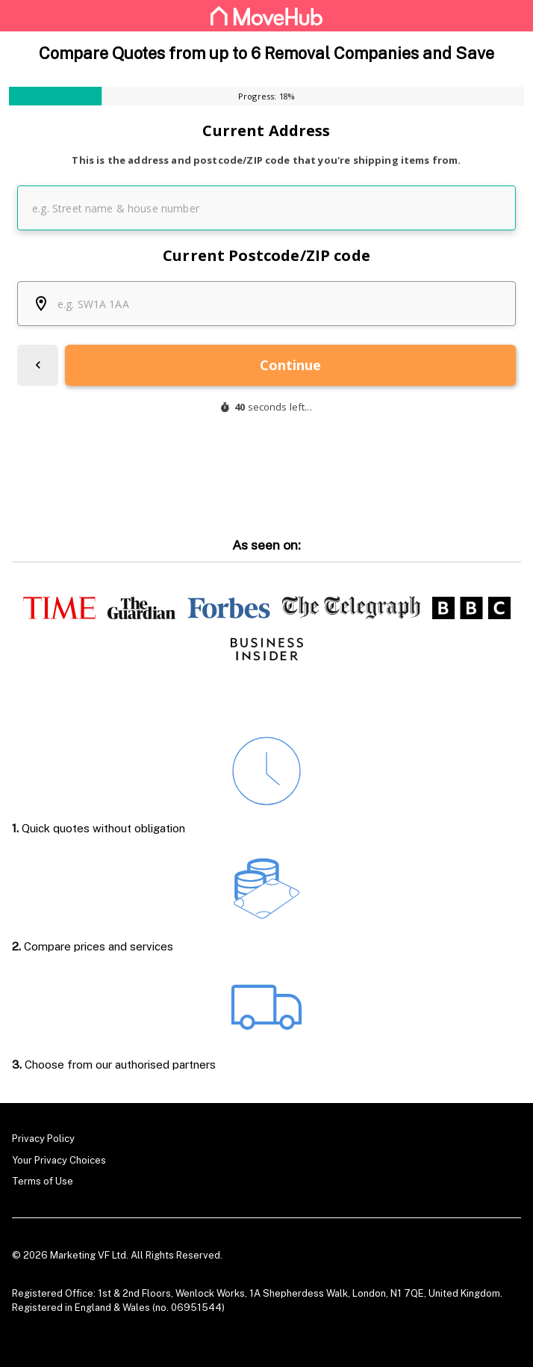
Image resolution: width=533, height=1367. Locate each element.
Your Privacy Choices (59, 1159)
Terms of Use (42, 1181)
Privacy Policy (43, 1138)
